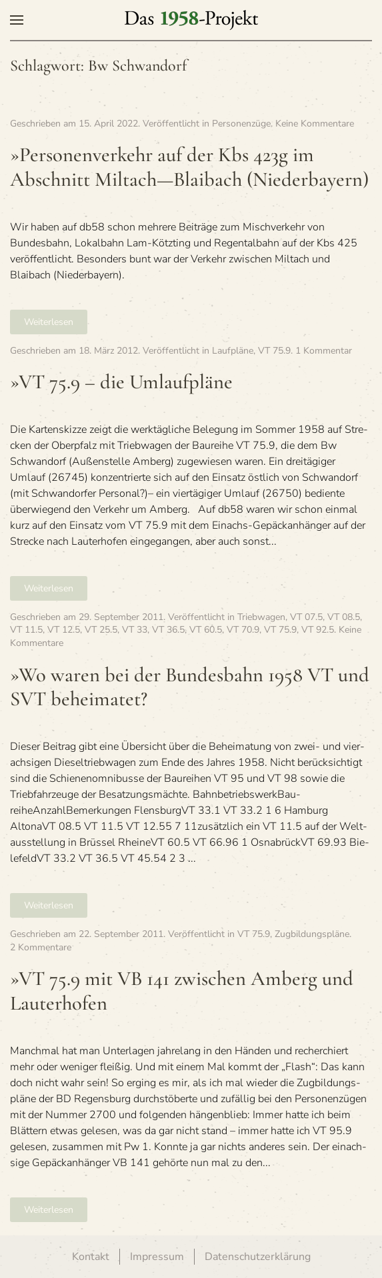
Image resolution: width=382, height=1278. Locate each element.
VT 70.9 (243, 629)
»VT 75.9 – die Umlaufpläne (121, 382)
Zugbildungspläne (312, 934)
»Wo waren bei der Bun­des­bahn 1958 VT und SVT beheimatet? (189, 687)
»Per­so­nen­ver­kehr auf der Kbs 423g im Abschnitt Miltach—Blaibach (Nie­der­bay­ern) (189, 167)
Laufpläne (232, 350)
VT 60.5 (205, 629)
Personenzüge (241, 123)
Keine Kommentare (314, 123)
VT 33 (134, 629)
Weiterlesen (48, 322)
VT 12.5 (63, 629)
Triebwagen (261, 617)
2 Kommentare (40, 947)
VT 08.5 (343, 617)
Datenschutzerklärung (258, 1256)
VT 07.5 (306, 617)
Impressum (157, 1256)
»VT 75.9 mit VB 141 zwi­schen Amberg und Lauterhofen (181, 991)
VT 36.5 (168, 629)
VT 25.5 (101, 629)
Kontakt (90, 1256)
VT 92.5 (317, 629)
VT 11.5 (26, 629)
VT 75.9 (274, 350)
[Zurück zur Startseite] (191, 20)
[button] (16, 20)
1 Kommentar (323, 350)
